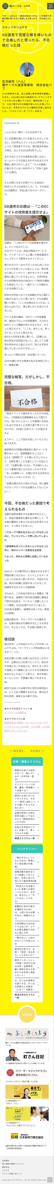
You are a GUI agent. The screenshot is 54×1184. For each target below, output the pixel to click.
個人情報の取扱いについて (13, 1164)
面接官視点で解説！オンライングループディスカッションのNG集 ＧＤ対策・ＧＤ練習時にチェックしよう (27, 726)
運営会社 (5, 1167)
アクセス (5, 1170)
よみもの (13, 16)
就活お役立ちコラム (29, 16)
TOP (4, 16)
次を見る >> (37, 750)
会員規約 (5, 1160)
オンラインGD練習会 (15, 712)
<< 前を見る (17, 750)
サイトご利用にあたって (12, 1173)
